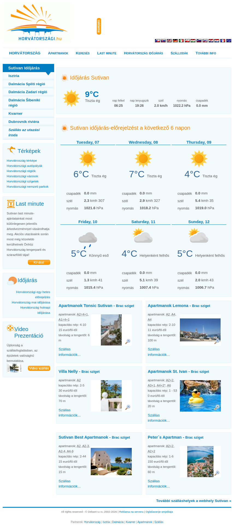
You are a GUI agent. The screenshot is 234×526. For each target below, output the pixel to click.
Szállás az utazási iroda (24, 132)
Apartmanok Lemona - (179, 305)
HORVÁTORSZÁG (24, 53)
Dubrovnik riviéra (23, 122)
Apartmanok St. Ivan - (178, 371)
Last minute (106, 53)
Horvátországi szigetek (23, 181)
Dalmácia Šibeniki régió (24, 102)
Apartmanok (58, 53)
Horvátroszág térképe (22, 160)
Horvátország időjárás (143, 53)
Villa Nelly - (79, 371)
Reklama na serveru (131, 511)
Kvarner (15, 113)
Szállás (158, 522)
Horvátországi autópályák (24, 165)
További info (206, 53)
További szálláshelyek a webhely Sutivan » (193, 501)
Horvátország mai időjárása (31, 302)
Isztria (13, 76)
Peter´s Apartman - (175, 437)
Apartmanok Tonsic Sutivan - (96, 305)
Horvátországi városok (22, 176)
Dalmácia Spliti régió (26, 84)
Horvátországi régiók (21, 171)
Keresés (82, 53)
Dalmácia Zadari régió (27, 92)
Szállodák (179, 53)
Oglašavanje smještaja (159, 511)
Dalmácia (118, 522)
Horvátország (92, 522)
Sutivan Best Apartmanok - (94, 437)
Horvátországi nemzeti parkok (28, 186)
